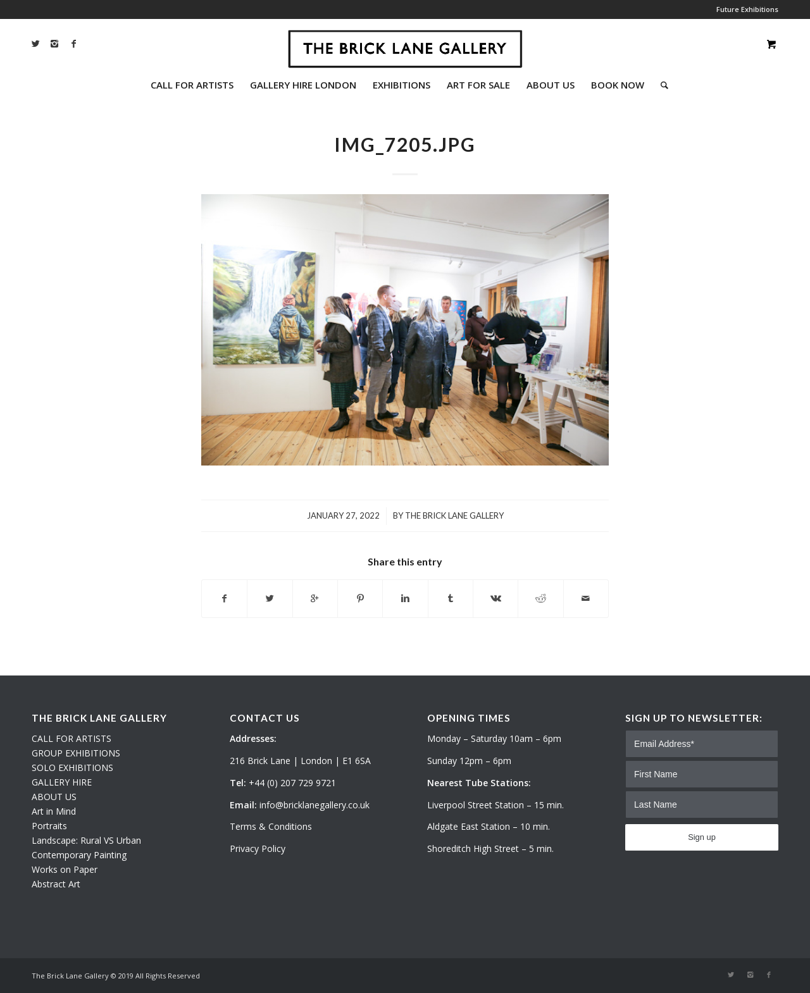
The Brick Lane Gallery (454, 515)
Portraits (49, 826)
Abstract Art (56, 884)
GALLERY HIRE (62, 782)
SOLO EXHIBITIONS (72, 768)
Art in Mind (54, 811)
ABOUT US (54, 797)
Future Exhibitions (747, 9)
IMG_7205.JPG (405, 144)
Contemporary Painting (79, 855)
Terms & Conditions (271, 826)
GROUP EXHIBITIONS (76, 753)
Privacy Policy (257, 848)
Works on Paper (64, 869)
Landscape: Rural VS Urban (86, 840)
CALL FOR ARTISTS (71, 738)
